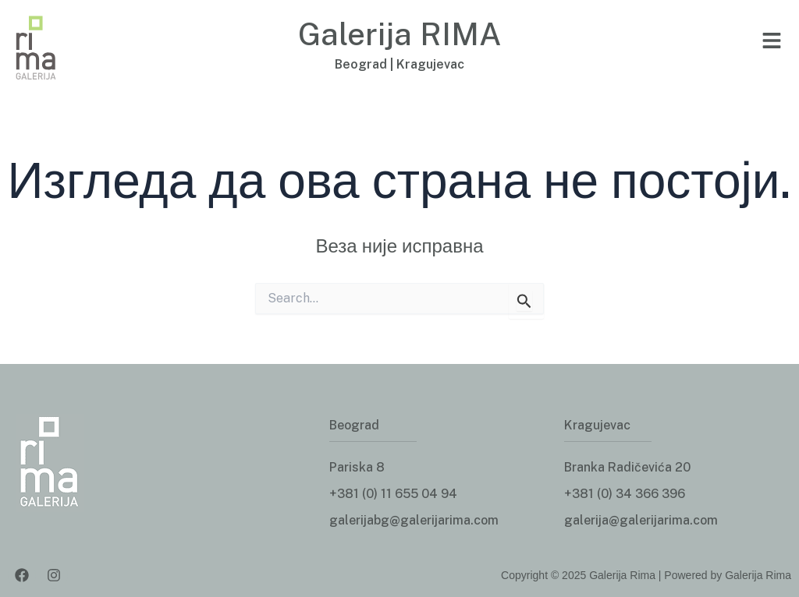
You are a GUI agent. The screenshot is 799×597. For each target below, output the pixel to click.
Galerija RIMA (400, 34)
